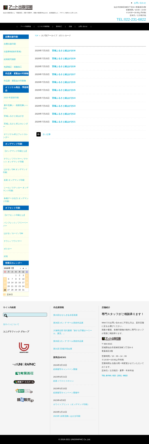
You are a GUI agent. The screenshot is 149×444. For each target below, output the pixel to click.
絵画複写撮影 (10, 59)
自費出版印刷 (10, 44)
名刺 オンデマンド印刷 (14, 180)
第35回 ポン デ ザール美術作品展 (68, 341)
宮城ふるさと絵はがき (14, 116)
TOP (36, 36)
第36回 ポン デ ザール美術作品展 (68, 323)
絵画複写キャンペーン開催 (65, 369)
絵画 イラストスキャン (63, 381)
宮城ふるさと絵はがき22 (64, 114)
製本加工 (63, 26)
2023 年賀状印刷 (11, 97)
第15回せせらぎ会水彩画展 (65, 315)
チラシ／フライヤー (13, 241)
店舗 (74, 26)
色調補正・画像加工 (13, 67)
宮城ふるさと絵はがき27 (64, 74)
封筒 (6, 256)
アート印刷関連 (29, 26)
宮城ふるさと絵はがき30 (64, 50)
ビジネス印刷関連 (47, 26)
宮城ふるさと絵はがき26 (64, 82)
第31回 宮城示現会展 (62, 349)
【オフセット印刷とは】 (15, 215)
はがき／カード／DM (13, 233)
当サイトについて (11, 324)
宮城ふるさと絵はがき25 (64, 90)
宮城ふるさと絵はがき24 (64, 98)
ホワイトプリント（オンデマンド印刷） (71, 404)
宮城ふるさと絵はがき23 (64, 106)
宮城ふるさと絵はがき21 (64, 122)
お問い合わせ (86, 26)
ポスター (8, 249)
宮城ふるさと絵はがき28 (64, 66)
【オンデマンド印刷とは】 (16, 151)
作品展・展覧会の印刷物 (15, 81)
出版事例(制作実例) (12, 51)
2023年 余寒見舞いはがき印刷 (66, 416)
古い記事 (47, 134)
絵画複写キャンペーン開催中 (66, 393)
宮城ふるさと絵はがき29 (64, 58)
